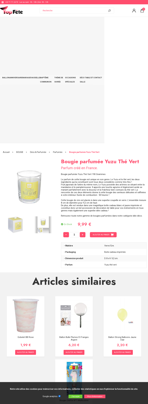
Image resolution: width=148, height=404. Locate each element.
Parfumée (57, 31)
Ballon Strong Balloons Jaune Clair (122, 217)
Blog (74, 353)
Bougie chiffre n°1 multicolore (74, 279)
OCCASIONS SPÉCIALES (101, 22)
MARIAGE (32, 22)
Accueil (6, 31)
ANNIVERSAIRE (19, 22)
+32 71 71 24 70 (11, 2)
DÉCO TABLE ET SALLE (123, 22)
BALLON (7, 22)
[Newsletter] (47, 380)
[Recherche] (74, 10)
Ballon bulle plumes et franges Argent (74, 217)
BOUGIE (19, 31)
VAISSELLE (43, 22)
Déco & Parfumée (38, 31)
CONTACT (140, 22)
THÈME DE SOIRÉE (81, 22)
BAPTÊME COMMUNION (61, 22)
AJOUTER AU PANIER (103, 113)
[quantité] (74, 113)
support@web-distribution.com (84, 346)
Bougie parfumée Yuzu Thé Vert (84, 31)
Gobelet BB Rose (26, 216)
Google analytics (50, 396)
